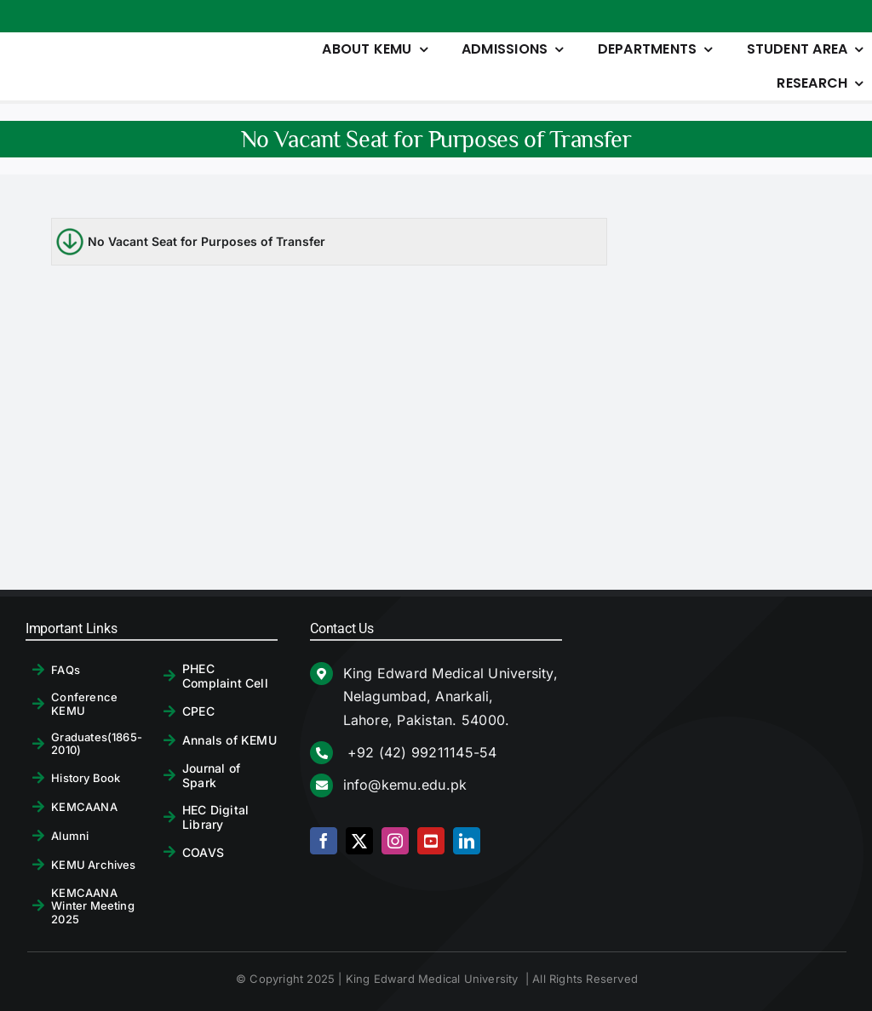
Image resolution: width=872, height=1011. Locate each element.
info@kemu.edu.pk (405, 784)
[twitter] (359, 840)
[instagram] (395, 840)
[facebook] (323, 840)
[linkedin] (466, 840)
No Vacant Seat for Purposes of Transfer (206, 241)
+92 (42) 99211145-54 (420, 752)
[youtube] (431, 840)
